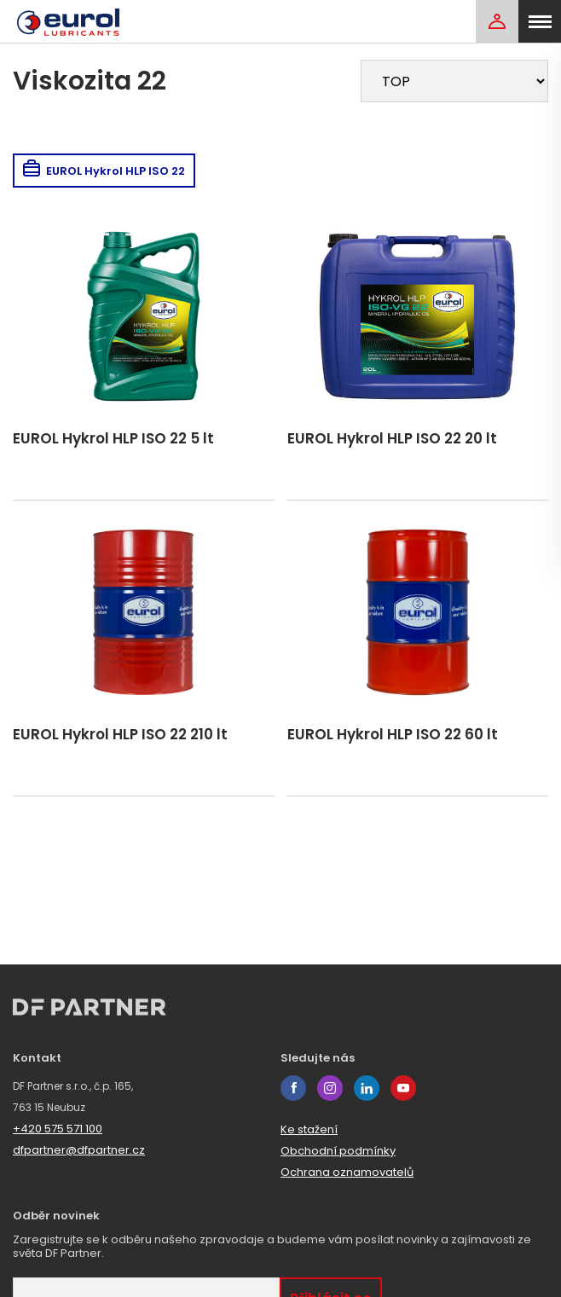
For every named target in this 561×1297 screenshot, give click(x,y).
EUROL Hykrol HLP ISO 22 (104, 171)
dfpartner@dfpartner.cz (79, 1150)
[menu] (539, 21)
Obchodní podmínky (338, 1151)
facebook (293, 1088)
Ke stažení (309, 1129)
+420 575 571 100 (57, 1128)
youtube (403, 1088)
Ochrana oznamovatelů (347, 1172)
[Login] (497, 21)
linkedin (366, 1088)
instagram (330, 1088)
